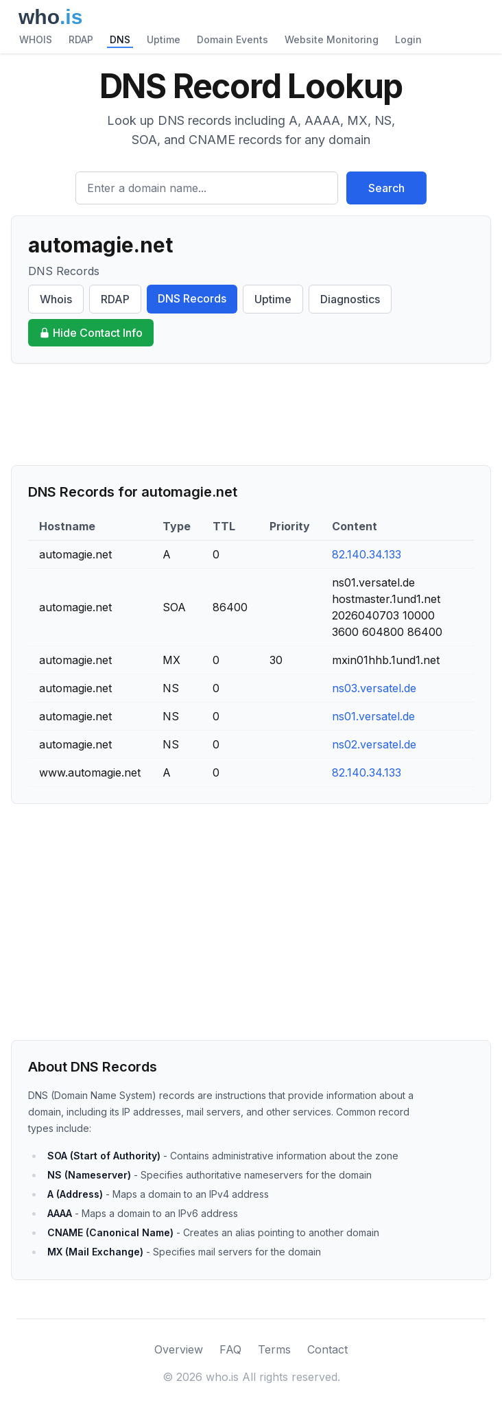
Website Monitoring (332, 39)
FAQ (230, 1349)
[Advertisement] (251, 414)
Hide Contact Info (91, 333)
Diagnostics (350, 299)
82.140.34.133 (366, 554)
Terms (274, 1349)
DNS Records (192, 298)
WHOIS (35, 39)
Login (408, 39)
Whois (56, 299)
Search (386, 188)
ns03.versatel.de (374, 688)
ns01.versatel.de (373, 716)
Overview (178, 1349)
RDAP (81, 39)
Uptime (163, 39)
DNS (120, 39)
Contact (327, 1349)
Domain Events (232, 39)
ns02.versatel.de (374, 744)
